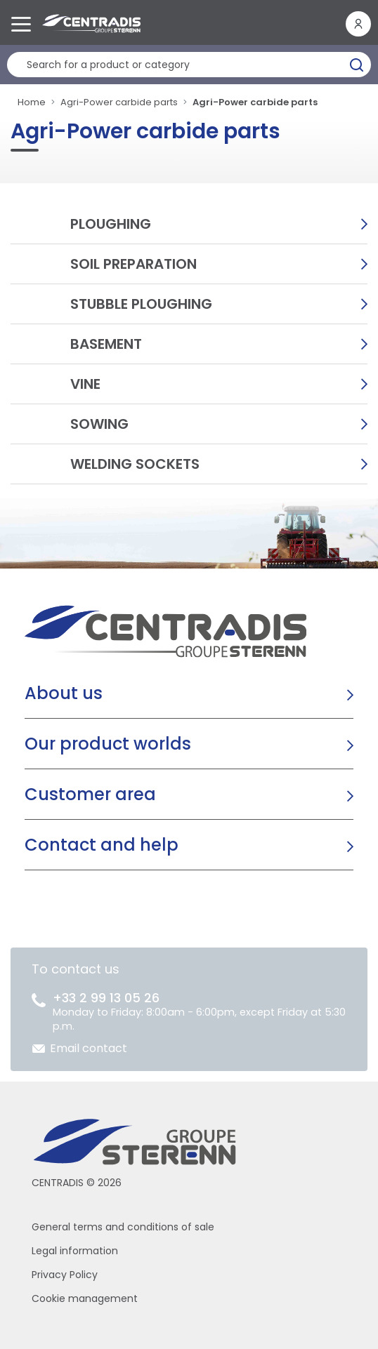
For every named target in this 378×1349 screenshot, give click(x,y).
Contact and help (101, 844)
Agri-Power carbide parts (119, 102)
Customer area (90, 794)
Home (32, 102)
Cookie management (85, 1298)
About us (64, 693)
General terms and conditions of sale (123, 1227)
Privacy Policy (65, 1275)
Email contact (88, 1048)
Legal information (75, 1251)
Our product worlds (108, 743)
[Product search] (189, 64)
